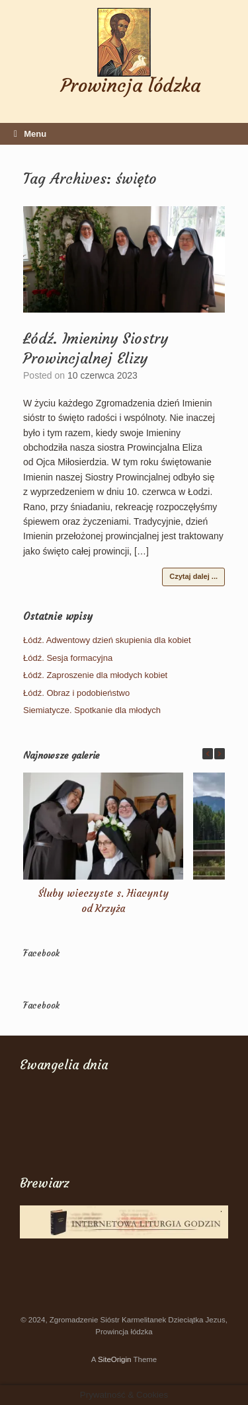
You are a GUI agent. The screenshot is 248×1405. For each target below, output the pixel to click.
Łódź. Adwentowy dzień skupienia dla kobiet (107, 640)
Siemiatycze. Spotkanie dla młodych (92, 710)
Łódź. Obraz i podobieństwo (76, 693)
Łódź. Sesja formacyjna (67, 658)
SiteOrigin (115, 1359)
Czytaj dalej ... (193, 576)
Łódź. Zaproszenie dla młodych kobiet (95, 675)
